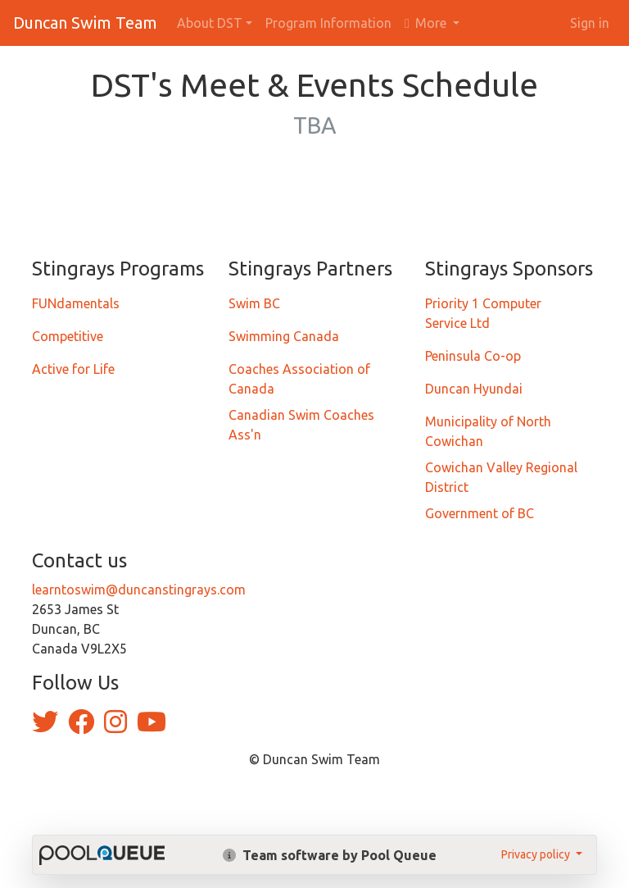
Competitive (67, 336)
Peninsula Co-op (473, 355)
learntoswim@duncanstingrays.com (139, 589)
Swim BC (254, 303)
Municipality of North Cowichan (488, 431)
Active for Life (73, 369)
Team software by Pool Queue (330, 855)
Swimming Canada (284, 336)
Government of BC (479, 513)
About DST (209, 23)
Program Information (328, 23)
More (427, 23)
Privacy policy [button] (536, 854)
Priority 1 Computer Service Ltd (483, 313)
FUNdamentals (76, 303)
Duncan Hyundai (474, 388)
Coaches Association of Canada (299, 379)
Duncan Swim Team (85, 22)
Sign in (589, 23)
